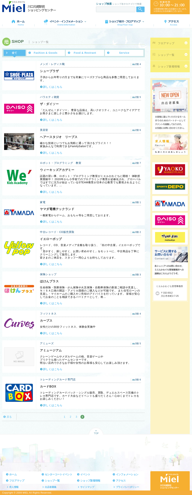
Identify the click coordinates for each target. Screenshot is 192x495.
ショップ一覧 (166, 54)
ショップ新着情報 (169, 66)
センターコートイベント (58, 474)
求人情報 (13, 487)
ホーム (13, 474)
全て (14, 52)
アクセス (121, 480)
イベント (85, 474)
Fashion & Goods (45, 52)
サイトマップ (87, 487)
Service (124, 52)
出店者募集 (50, 487)
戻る (9, 416)
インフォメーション (127, 474)
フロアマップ (166, 43)
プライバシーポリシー (127, 487)
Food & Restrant (85, 52)
